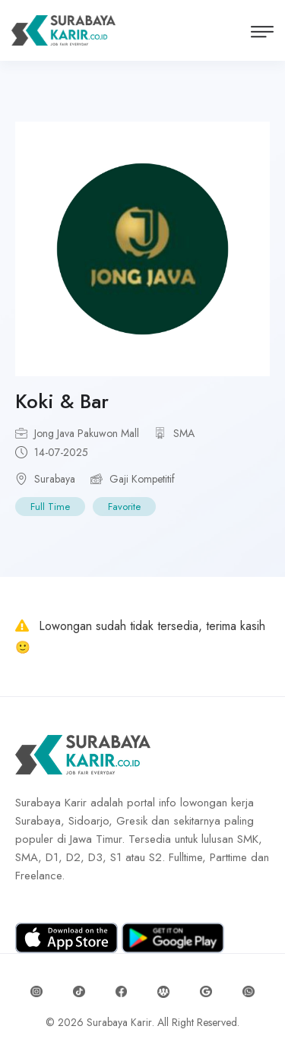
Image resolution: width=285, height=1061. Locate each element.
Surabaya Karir (119, 1022)
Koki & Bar (62, 401)
